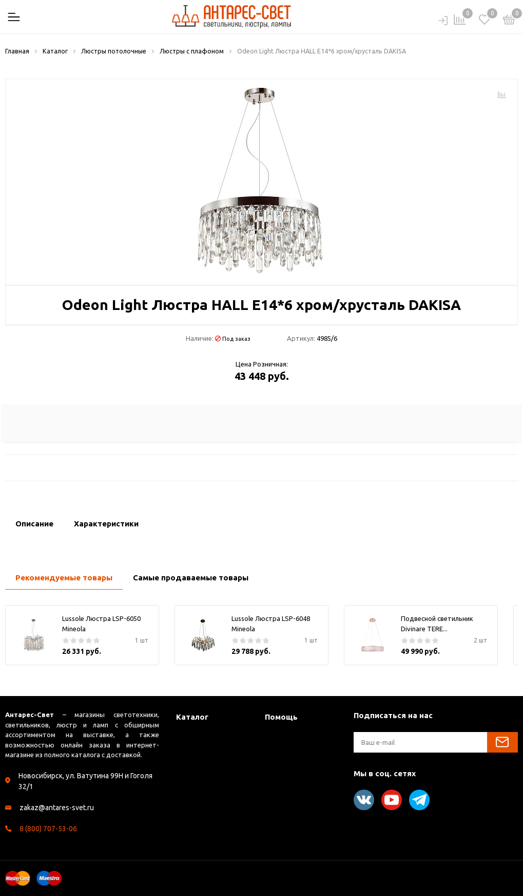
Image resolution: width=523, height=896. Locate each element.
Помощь (281, 716)
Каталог (192, 716)
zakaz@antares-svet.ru (57, 807)
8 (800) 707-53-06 (48, 829)
